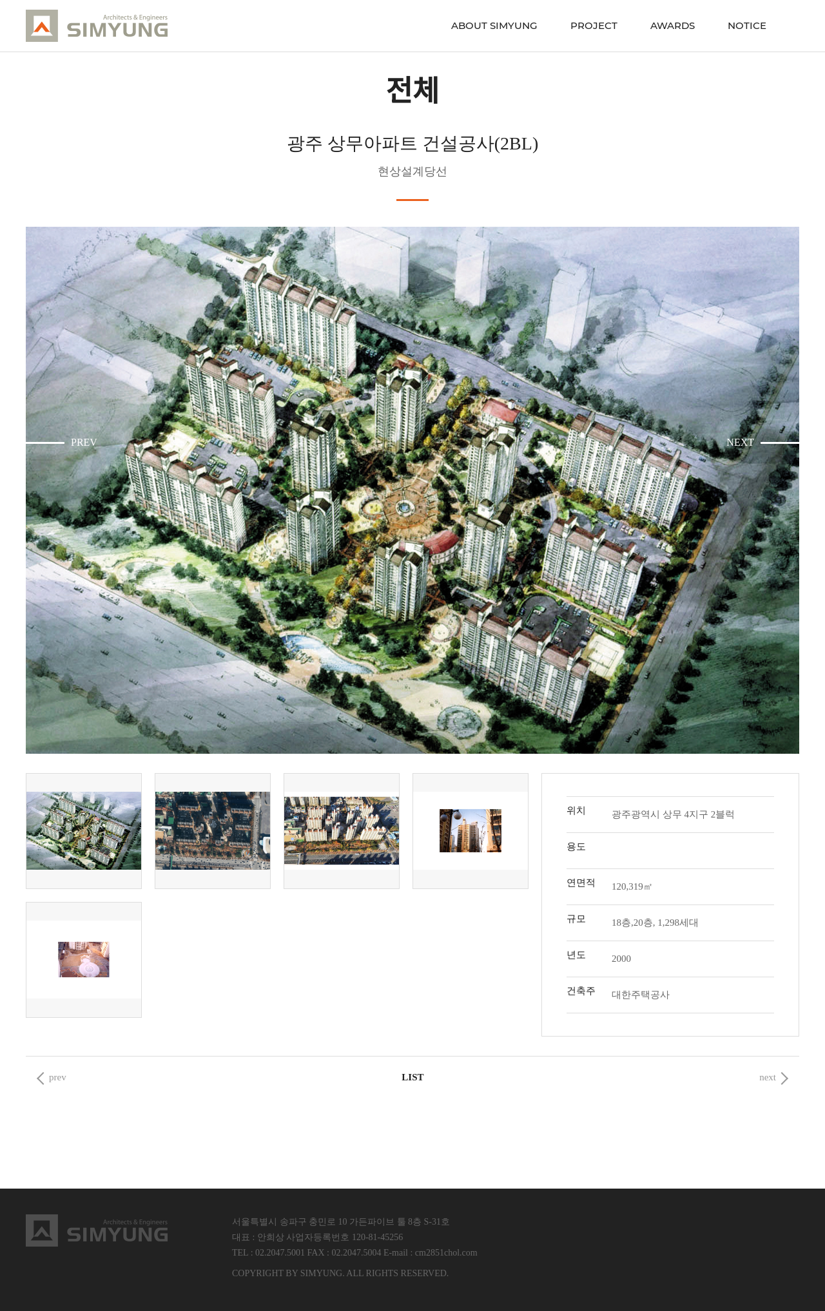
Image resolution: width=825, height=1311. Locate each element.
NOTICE (747, 25)
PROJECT (593, 25)
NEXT (740, 442)
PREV (84, 442)
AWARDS (672, 25)
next (767, 1077)
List (412, 1077)
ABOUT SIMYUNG (494, 25)
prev (57, 1077)
